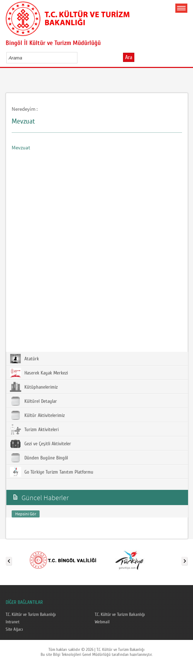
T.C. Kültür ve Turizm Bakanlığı (31, 614)
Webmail (102, 621)
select (79, 58)
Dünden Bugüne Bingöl (39, 458)
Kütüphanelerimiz (34, 387)
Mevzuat (21, 147)
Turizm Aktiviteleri (34, 429)
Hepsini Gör (25, 513)
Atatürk (24, 359)
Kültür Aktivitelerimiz (37, 415)
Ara (128, 57)
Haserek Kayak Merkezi (39, 373)
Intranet (12, 621)
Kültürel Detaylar (33, 401)
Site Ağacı (14, 629)
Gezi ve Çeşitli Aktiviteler (40, 443)
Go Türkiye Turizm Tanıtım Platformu (51, 472)
